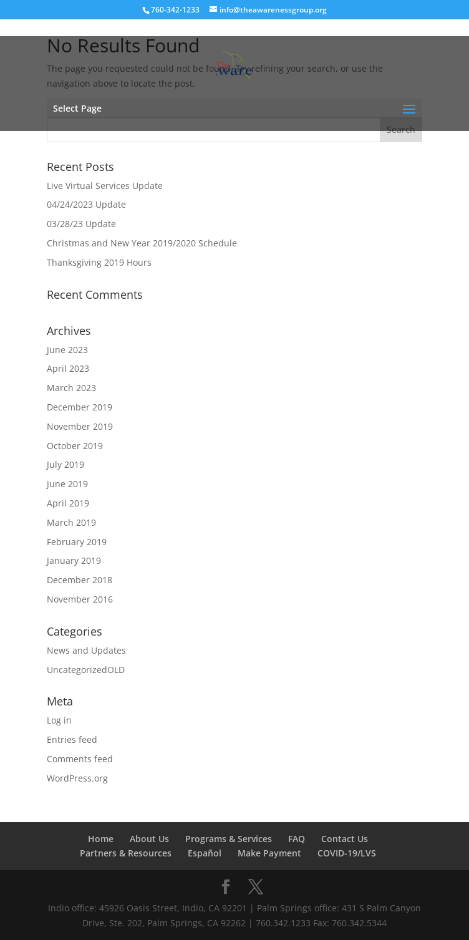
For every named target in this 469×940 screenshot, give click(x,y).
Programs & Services (228, 839)
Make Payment (269, 853)
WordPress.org (77, 778)
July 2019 (65, 464)
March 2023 (71, 388)
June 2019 (67, 484)
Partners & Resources (126, 853)
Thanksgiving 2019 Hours (99, 262)
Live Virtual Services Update (105, 185)
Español (204, 853)
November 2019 (80, 426)
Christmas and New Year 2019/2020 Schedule (142, 243)
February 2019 (77, 542)
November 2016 (80, 599)
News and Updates (86, 650)
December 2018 (79, 580)
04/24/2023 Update (86, 204)
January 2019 (74, 560)
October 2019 (75, 446)
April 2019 (68, 503)
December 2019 (79, 407)
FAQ (296, 839)
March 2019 (71, 522)
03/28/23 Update (81, 224)
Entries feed (72, 739)
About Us (149, 839)
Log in (59, 720)
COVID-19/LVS (346, 853)
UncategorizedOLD (86, 670)
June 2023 (67, 350)
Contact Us (344, 839)
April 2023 (68, 368)
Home (101, 839)
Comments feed (80, 759)
